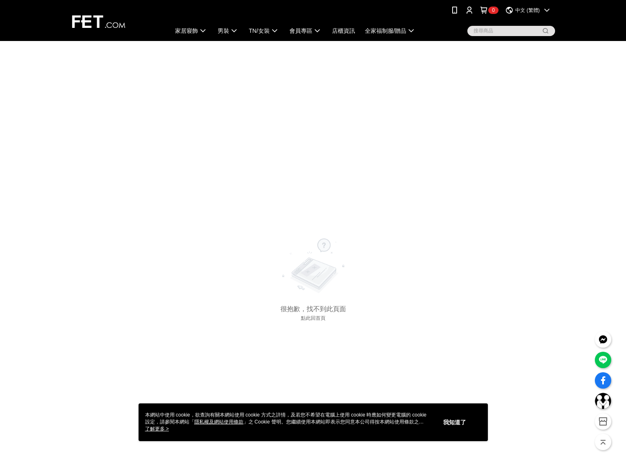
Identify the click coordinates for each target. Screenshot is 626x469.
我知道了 (454, 422)
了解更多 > (157, 429)
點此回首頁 (313, 318)
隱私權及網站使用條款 (219, 422)
